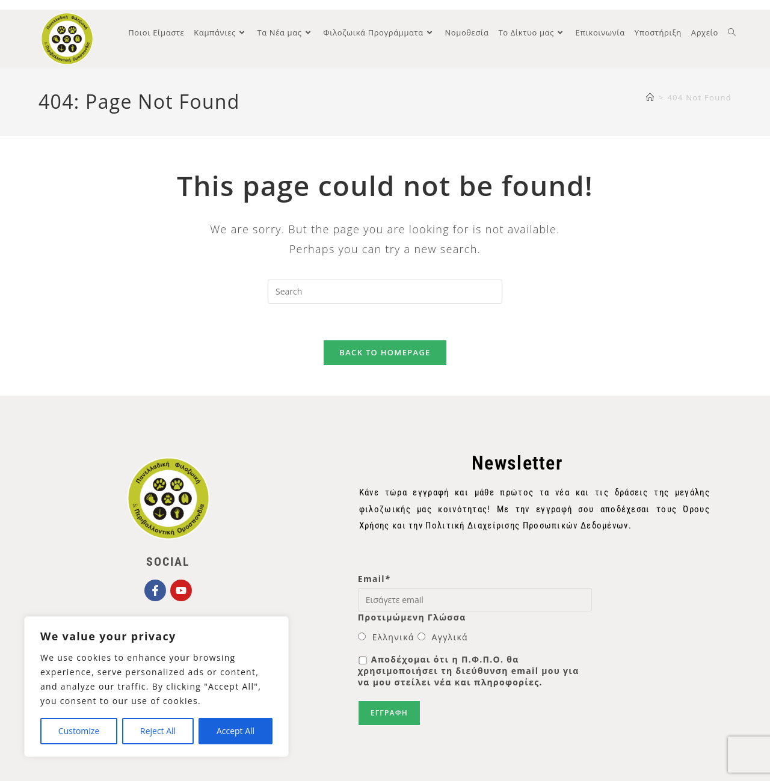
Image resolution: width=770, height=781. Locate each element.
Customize (78, 731)
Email (374, 578)
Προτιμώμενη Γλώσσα (412, 617)
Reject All (158, 731)
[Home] (650, 97)
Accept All (235, 731)
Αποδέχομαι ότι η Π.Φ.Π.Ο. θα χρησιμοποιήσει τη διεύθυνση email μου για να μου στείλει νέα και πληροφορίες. (468, 671)
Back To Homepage (384, 352)
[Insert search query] (385, 292)
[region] (156, 686)
